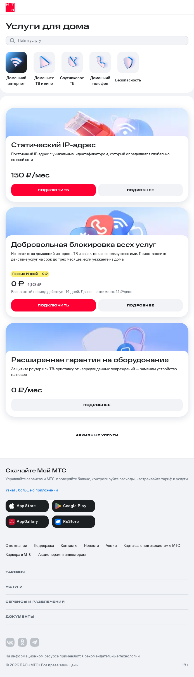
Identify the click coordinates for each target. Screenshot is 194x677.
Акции (111, 546)
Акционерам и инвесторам (62, 554)
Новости (91, 546)
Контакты (69, 546)
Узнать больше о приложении (32, 490)
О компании (16, 546)
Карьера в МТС (19, 554)
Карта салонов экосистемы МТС (152, 546)
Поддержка (44, 546)
